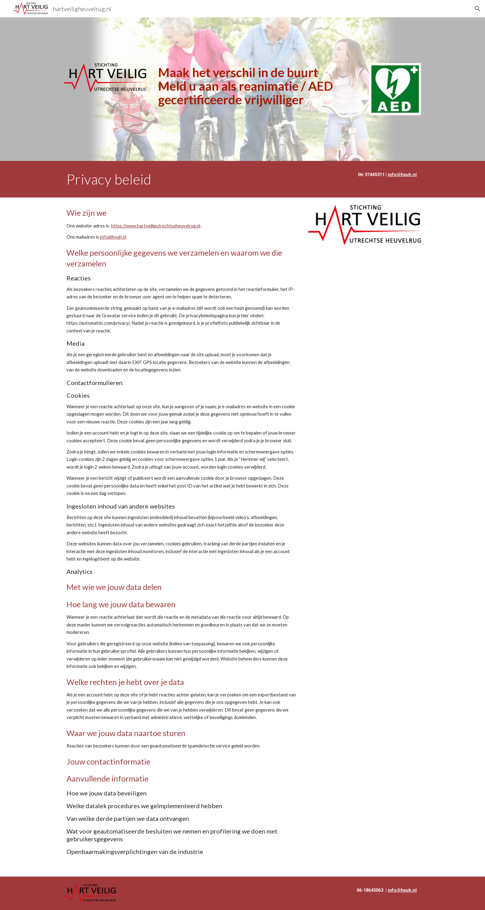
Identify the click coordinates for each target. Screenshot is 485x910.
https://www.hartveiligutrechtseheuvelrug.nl (155, 225)
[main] (258, 86)
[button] (477, 8)
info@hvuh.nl (113, 237)
